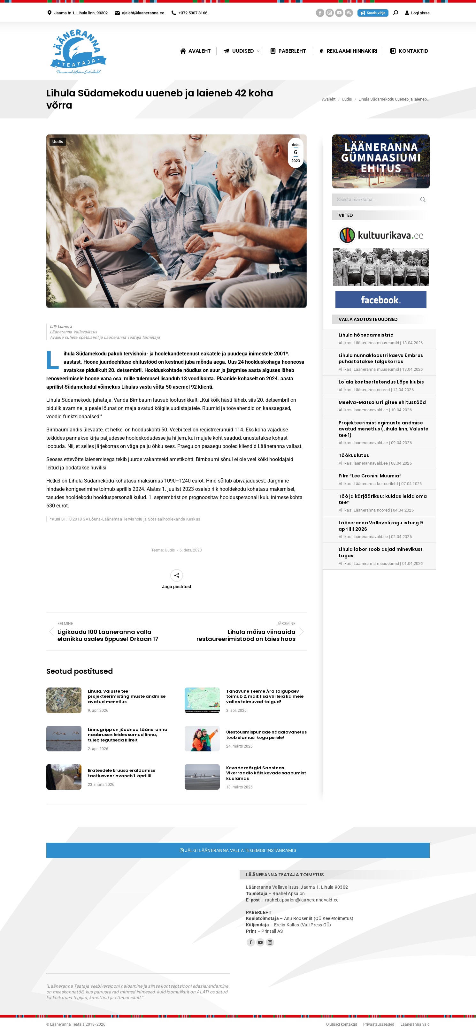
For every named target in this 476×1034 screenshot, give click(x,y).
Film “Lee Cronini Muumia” (370, 476)
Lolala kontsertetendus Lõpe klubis (381, 382)
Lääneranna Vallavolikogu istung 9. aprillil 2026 (382, 526)
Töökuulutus (354, 455)
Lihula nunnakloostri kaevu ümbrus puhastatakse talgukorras (381, 358)
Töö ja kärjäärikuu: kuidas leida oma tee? (383, 499)
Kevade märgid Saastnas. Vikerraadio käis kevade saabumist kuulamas (266, 773)
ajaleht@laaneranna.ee (143, 13)
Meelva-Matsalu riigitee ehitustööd (382, 402)
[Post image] (63, 700)
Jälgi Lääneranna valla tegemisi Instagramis (238, 850)
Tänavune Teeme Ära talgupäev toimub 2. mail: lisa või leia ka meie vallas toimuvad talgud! (264, 696)
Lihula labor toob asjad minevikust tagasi (381, 552)
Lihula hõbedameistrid (366, 335)
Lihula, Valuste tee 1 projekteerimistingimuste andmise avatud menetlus (126, 696)
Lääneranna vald (415, 1024)
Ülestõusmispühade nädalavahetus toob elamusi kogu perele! (266, 735)
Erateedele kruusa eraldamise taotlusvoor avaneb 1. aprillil (121, 773)
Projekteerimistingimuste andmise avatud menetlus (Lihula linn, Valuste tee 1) (383, 429)
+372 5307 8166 (193, 13)
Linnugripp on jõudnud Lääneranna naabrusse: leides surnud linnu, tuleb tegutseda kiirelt (127, 735)
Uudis (57, 142)
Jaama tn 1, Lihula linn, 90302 (81, 13)
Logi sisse (417, 13)
